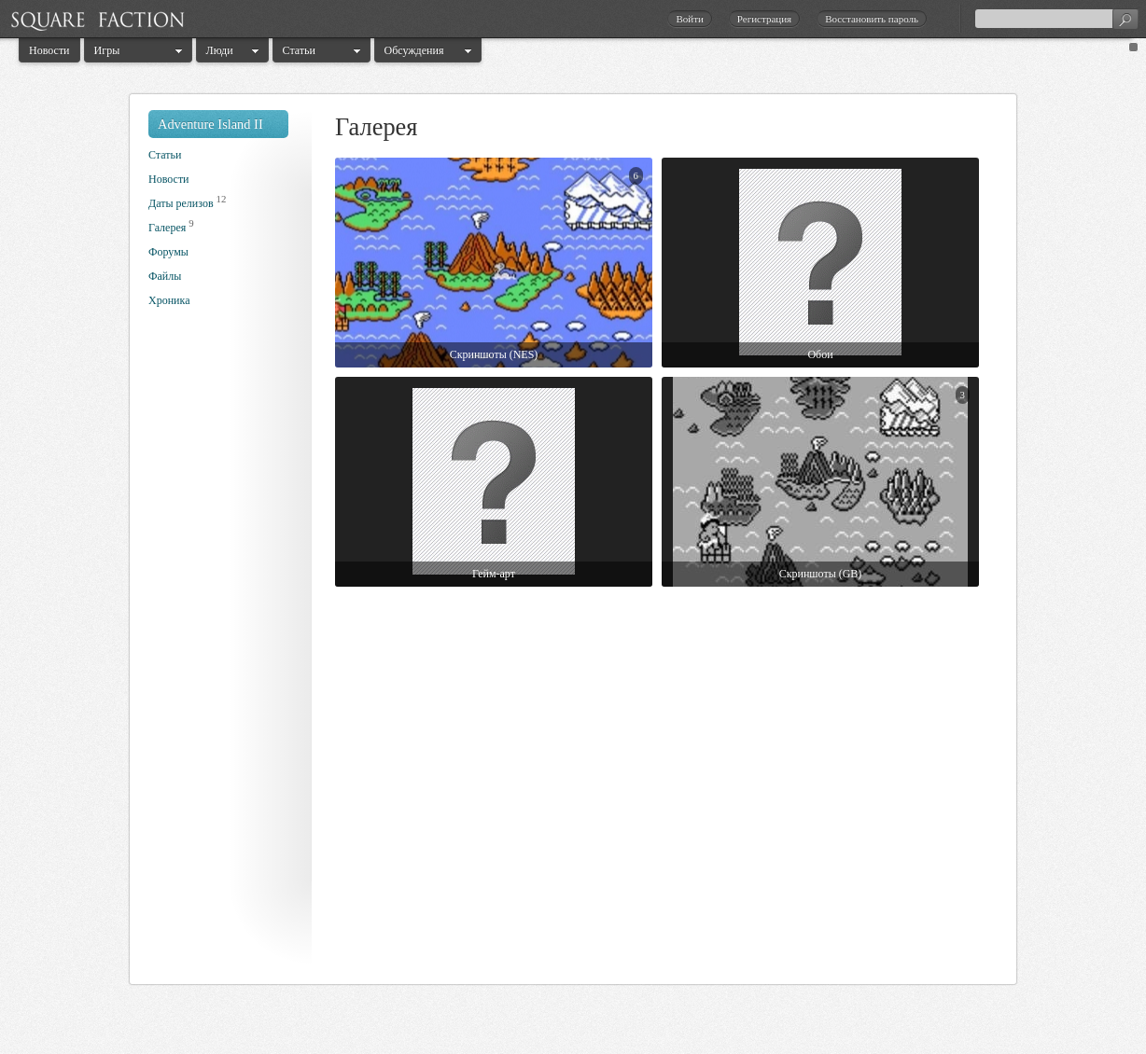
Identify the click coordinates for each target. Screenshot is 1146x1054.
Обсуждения (414, 50)
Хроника (168, 300)
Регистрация (764, 18)
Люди (219, 50)
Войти (689, 18)
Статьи (299, 50)
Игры (107, 50)
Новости (49, 50)
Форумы (168, 251)
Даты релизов (181, 203)
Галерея (167, 227)
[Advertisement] (223, 651)
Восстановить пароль (871, 18)
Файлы (164, 276)
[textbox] (1056, 18)
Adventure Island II (210, 124)
